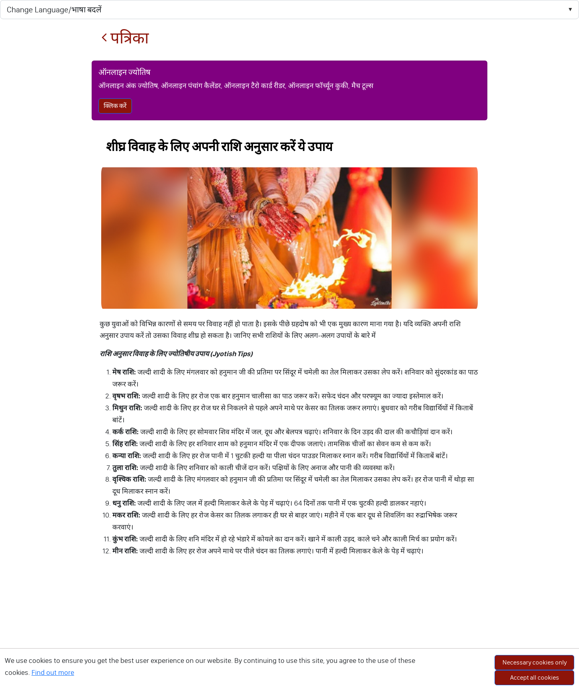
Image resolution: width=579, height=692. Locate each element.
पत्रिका (125, 38)
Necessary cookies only (534, 662)
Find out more (52, 672)
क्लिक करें (115, 106)
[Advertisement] (290, 632)
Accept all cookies (534, 677)
